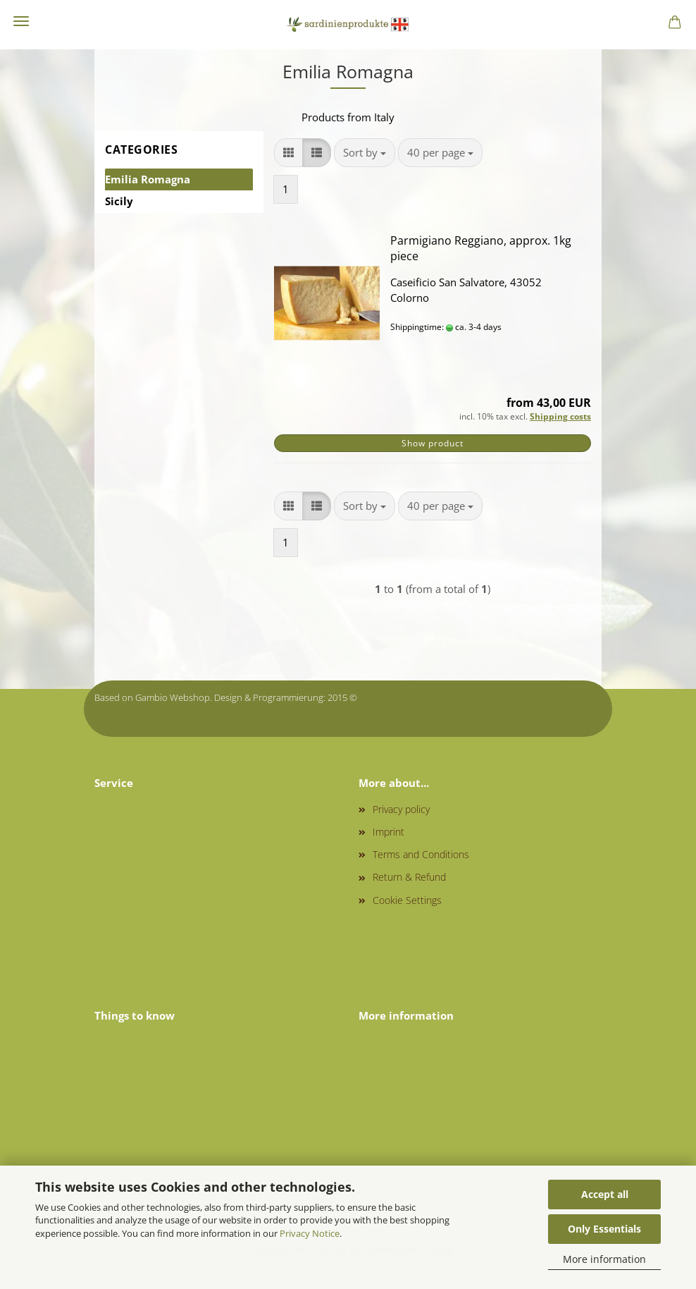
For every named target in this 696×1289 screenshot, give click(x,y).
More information (604, 1259)
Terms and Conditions (421, 854)
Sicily (119, 201)
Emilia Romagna (147, 179)
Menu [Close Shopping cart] (21, 21)
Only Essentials (604, 1228)
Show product (433, 443)
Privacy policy (401, 809)
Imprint (388, 831)
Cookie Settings (407, 900)
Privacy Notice (310, 1233)
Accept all (604, 1194)
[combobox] (364, 152)
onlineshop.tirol (392, 697)
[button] (288, 152)
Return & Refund (409, 877)
